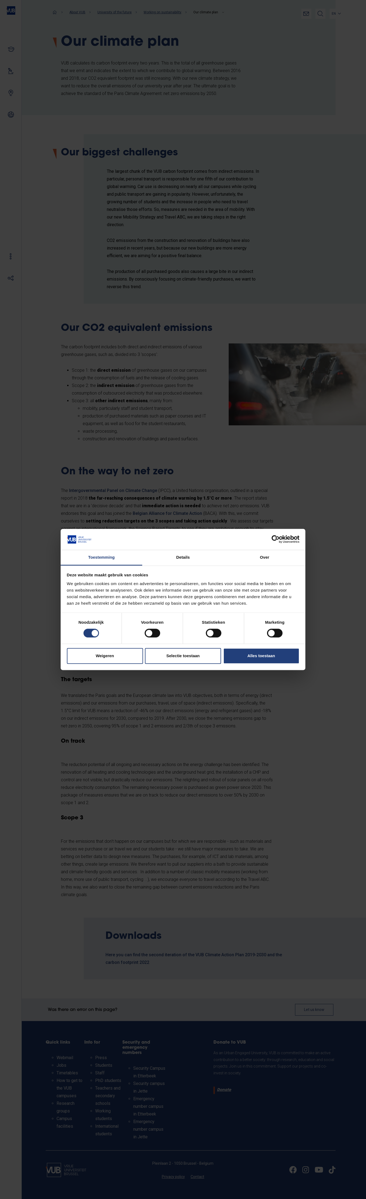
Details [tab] (183, 557)
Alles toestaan (261, 655)
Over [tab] (264, 557)
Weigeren (105, 655)
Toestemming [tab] (101, 557)
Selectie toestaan (183, 655)
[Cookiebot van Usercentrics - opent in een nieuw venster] (275, 539)
